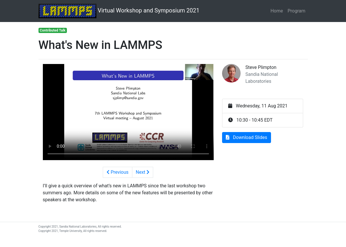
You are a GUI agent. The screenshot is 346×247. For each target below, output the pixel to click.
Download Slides (246, 137)
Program (296, 11)
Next (142, 172)
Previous (118, 172)
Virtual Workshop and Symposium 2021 (119, 11)
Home (276, 11)
